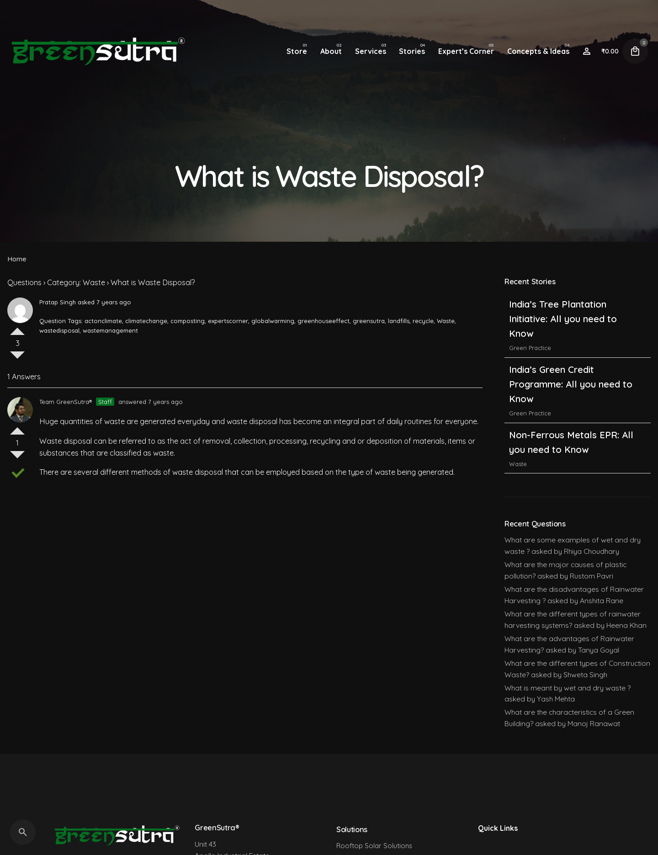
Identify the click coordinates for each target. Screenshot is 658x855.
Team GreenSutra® (65, 401)
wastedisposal (59, 330)
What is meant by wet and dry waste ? (567, 687)
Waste (446, 320)
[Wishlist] (587, 51)
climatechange (146, 320)
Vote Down (17, 358)
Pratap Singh (57, 302)
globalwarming (272, 320)
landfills (398, 320)
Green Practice (530, 347)
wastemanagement (110, 330)
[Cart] (635, 51)
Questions (24, 282)
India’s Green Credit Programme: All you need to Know (570, 384)
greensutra (369, 320)
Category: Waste (76, 282)
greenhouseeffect (323, 320)
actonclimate (103, 320)
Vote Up (17, 327)
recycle (423, 320)
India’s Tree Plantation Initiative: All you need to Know (563, 318)
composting (187, 320)
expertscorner (228, 320)
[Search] (23, 832)
